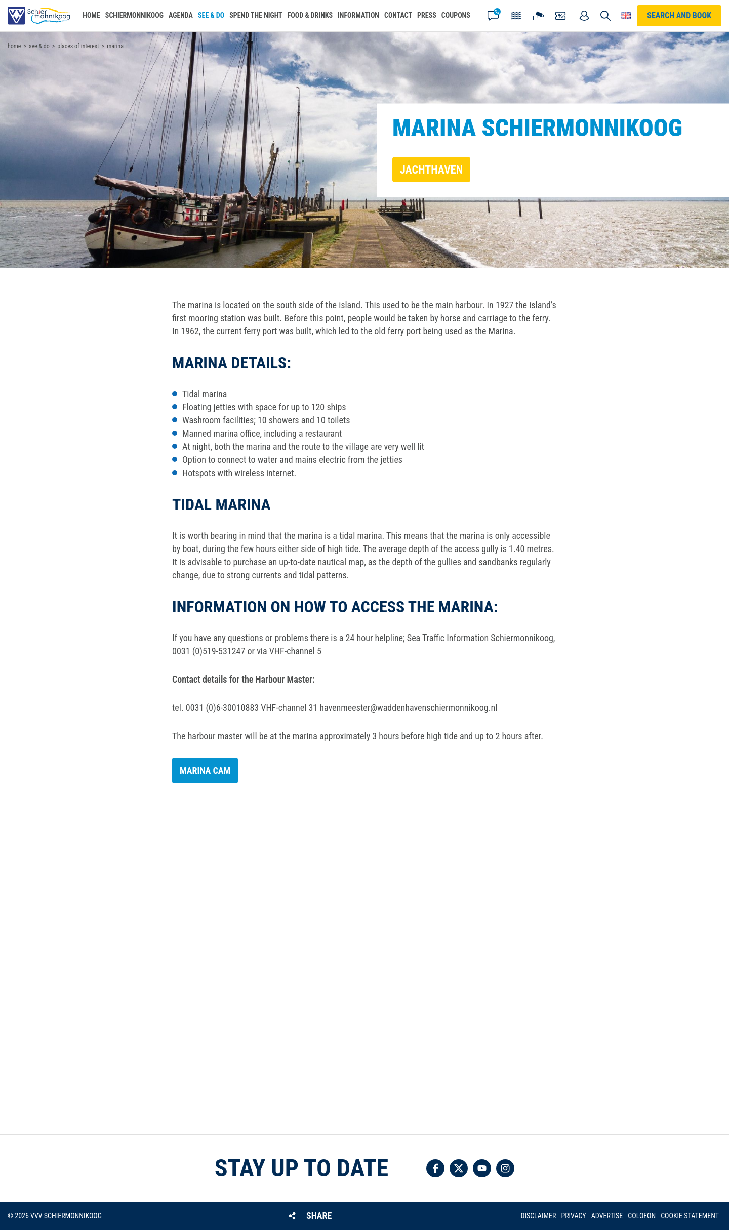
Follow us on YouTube (482, 1168)
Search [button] (606, 16)
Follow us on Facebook (435, 1168)
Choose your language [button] (626, 16)
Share (319, 1215)
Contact (493, 16)
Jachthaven (431, 169)
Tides (516, 16)
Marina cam (205, 770)
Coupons (561, 16)
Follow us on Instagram (505, 1168)
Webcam (539, 16)
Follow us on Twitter (459, 1168)
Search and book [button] (679, 15)
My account (584, 16)
